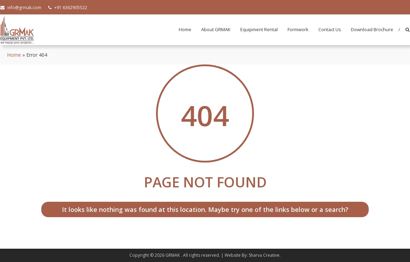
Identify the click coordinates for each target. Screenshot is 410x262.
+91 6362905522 (67, 8)
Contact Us (329, 29)
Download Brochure (372, 29)
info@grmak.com (20, 8)
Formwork (298, 29)
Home (185, 29)
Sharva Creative (264, 255)
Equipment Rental (259, 29)
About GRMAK (216, 29)
